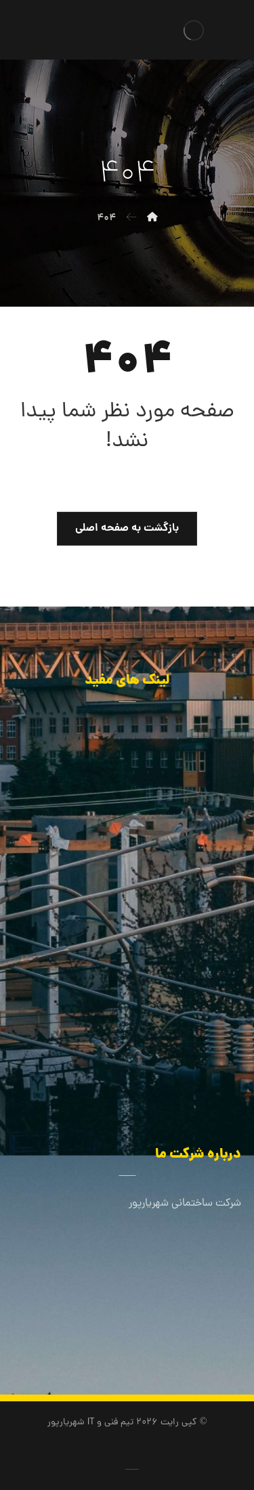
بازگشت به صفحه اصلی (127, 528)
